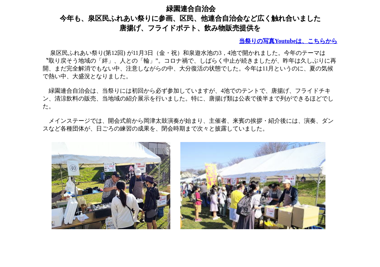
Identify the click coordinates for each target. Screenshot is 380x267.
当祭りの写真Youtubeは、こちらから (288, 41)
